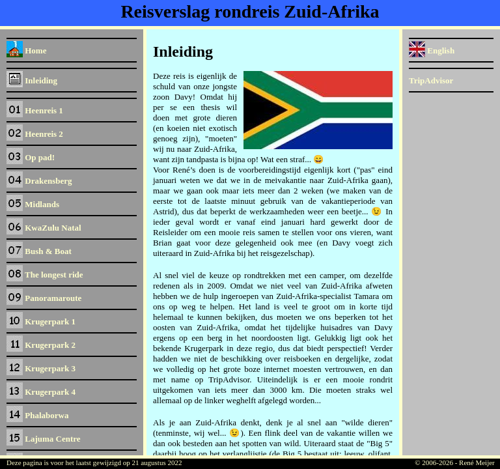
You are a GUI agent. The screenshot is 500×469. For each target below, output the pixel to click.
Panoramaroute (44, 298)
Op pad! (31, 157)
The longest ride (45, 274)
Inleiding (32, 80)
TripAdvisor (431, 80)
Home (26, 50)
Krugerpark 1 (41, 321)
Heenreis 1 (35, 110)
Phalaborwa (37, 415)
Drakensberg (39, 181)
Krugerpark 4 (41, 392)
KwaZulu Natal (44, 228)
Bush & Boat (39, 251)
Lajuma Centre (44, 439)
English (431, 50)
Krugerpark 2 (41, 345)
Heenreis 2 (35, 134)
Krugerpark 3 (41, 368)
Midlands (33, 204)
